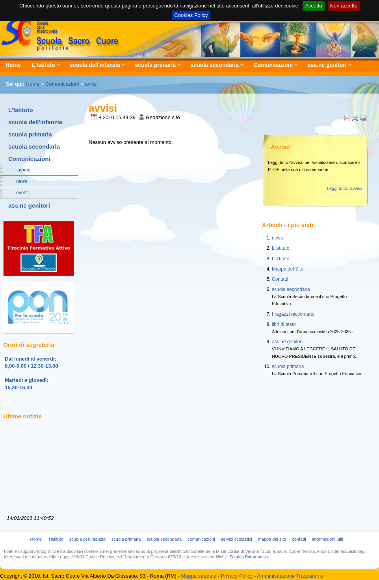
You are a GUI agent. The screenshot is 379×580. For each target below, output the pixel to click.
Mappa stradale (198, 576)
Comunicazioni (273, 65)
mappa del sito (272, 539)
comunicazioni (201, 539)
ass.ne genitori (327, 65)
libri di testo (284, 324)
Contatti (280, 279)
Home (13, 65)
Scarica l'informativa (248, 556)
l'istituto (56, 539)
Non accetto (343, 6)
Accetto (313, 6)
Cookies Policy (191, 15)
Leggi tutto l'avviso (344, 188)
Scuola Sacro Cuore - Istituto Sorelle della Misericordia (60, 33)
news (17, 181)
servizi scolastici (236, 539)
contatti (299, 539)
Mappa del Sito (287, 269)
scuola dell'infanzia (94, 65)
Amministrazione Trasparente (290, 576)
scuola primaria (155, 65)
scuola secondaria (214, 65)
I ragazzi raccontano (293, 314)
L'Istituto (43, 65)
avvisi (91, 84)
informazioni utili (327, 539)
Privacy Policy (237, 576)
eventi (18, 192)
